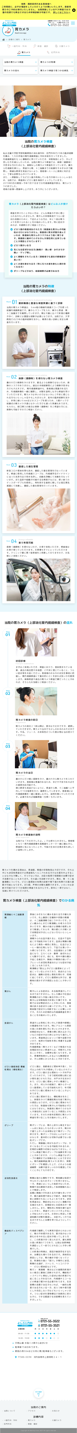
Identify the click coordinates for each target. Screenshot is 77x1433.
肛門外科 (53, 52)
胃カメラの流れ (11, 70)
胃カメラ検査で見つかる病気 (54, 70)
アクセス (32, 1411)
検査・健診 (40, 46)
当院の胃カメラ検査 (14, 62)
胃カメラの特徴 (48, 62)
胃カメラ (32, 1420)
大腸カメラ (62, 46)
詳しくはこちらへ (61, 12)
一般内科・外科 (17, 46)
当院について (9, 1411)
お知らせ (56, 1411)
